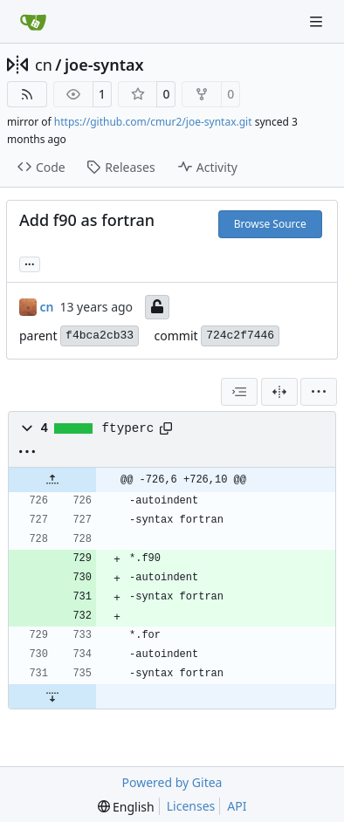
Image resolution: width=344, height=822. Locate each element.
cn (43, 64)
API (236, 806)
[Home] (33, 22)
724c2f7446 (240, 335)
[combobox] (239, 392)
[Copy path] (166, 428)
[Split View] (279, 392)
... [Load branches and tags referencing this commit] (29, 263)
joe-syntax (104, 64)
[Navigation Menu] (317, 21)
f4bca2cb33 (99, 335)
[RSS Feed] (27, 94)
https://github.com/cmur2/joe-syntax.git (153, 121)
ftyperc (128, 428)
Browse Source (270, 223)
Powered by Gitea (172, 782)
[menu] (318, 392)
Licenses (191, 806)
